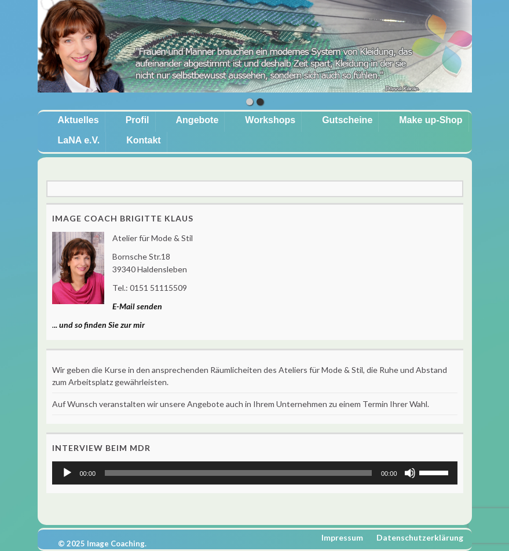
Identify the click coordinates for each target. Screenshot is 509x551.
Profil (137, 120)
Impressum (342, 537)
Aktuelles (78, 120)
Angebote (197, 120)
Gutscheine (347, 120)
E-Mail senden (137, 306)
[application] (254, 473)
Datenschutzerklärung (419, 537)
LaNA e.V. (79, 140)
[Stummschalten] (410, 473)
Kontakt (143, 140)
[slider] (238, 473)
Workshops (270, 120)
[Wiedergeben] (67, 473)
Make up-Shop (430, 120)
